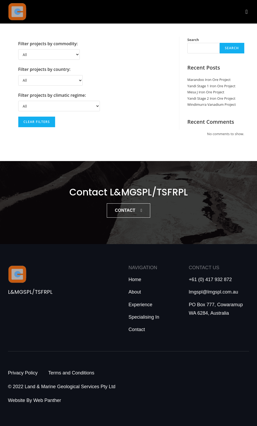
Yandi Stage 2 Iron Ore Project (211, 98)
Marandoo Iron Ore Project (209, 79)
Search (193, 39)
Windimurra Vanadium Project (211, 104)
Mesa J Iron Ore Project (205, 92)
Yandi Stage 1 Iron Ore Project (211, 86)
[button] (246, 11)
